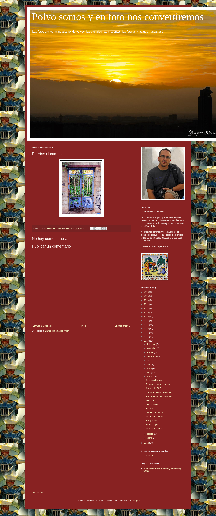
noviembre (152, 348)
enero (149, 438)
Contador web (37, 493)
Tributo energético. (154, 412)
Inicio (83, 326)
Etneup (149, 408)
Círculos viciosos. (154, 380)
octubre (150, 352)
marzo (150, 376)
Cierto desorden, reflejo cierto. (160, 392)
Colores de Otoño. (154, 388)
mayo (149, 368)
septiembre (152, 356)
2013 (146, 341)
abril (149, 372)
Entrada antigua (122, 326)
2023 (146, 300)
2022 (146, 304)
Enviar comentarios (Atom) (57, 331)
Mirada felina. (152, 404)
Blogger (136, 501)
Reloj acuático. (153, 420)
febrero (150, 434)
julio (149, 360)
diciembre (151, 344)
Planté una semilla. (154, 416)
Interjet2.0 (148, 456)
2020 (146, 312)
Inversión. (150, 400)
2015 (146, 332)
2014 (146, 336)
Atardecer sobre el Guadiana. (159, 396)
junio (149, 364)
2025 (146, 296)
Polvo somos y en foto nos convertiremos (118, 16)
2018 (146, 320)
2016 (146, 328)
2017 (146, 324)
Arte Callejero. (152, 425)
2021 (146, 308)
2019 (146, 316)
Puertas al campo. (154, 429)
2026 (146, 292)
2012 (146, 443)
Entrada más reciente (43, 326)
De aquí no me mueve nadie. (159, 384)
